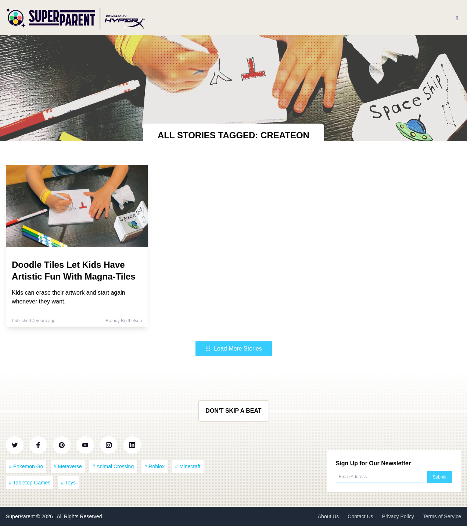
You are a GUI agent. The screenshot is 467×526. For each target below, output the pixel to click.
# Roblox (154, 466)
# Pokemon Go (26, 466)
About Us (328, 516)
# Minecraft (187, 466)
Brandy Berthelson (124, 320)
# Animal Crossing (113, 466)
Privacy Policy (398, 516)
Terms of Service (442, 516)
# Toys (68, 483)
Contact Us (360, 516)
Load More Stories (233, 348)
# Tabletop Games (29, 483)
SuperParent (21, 516)
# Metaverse (68, 466)
